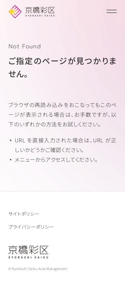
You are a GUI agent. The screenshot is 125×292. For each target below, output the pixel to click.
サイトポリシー (24, 213)
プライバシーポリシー (31, 226)
